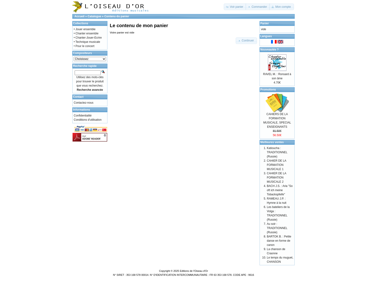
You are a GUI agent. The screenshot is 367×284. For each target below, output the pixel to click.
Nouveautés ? (269, 49)
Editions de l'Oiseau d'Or (194, 270)
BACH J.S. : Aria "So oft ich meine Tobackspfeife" (280, 190)
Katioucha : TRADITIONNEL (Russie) (277, 152)
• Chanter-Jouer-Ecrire (88, 37)
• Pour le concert (84, 46)
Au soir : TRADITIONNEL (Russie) (277, 228)
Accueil (79, 16)
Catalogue (94, 16)
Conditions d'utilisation (88, 119)
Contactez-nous (83, 102)
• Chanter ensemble (86, 33)
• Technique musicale (87, 42)
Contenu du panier (116, 16)
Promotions (268, 89)
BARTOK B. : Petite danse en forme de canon (279, 241)
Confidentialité (83, 115)
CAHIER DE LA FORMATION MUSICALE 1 (276, 165)
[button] (235, 7)
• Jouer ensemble (84, 29)
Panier (264, 23)
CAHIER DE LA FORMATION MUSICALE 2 (276, 177)
